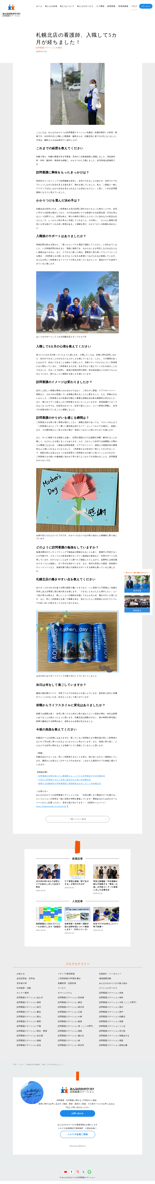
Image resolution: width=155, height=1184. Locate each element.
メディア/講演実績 (66, 974)
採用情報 (111, 6)
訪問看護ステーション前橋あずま (114, 1036)
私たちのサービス (85, 6)
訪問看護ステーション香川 (29, 1007)
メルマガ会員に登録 (77, 1134)
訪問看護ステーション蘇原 (70, 1021)
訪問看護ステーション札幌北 (112, 1016)
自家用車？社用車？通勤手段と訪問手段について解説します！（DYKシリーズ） (77, 926)
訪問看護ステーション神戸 (111, 1012)
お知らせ (21, 974)
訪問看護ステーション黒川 (111, 1007)
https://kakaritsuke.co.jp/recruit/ (51, 806)
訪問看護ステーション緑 (69, 1040)
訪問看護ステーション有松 (111, 997)
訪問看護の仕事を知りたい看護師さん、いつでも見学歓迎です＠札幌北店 (71, 776)
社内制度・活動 (24, 988)
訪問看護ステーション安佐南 (71, 997)
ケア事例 (100, 6)
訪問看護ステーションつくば (112, 1026)
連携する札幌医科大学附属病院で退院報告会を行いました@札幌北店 (69, 783)
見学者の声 (22, 983)
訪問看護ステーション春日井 (71, 1007)
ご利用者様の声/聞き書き (69, 978)
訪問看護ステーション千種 (29, 1026)
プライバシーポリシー (77, 1146)
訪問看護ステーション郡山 (29, 1016)
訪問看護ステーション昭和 (29, 1021)
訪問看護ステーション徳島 (70, 1031)
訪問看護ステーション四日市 (71, 1045)
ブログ (134, 6)
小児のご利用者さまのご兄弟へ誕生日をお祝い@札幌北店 (64, 780)
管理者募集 (123, 6)
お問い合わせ (145, 6)
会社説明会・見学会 (26, 978)
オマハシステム (65, 993)
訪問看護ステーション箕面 (111, 1040)
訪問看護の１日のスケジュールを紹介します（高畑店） (49, 925)
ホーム (39, 6)
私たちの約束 (51, 6)
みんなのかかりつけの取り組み (113, 983)
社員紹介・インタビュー (110, 974)
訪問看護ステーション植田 (29, 1002)
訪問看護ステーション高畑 (111, 1021)
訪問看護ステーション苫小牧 (112, 1031)
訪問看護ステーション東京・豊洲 (32, 1031)
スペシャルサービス (108, 988)
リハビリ (62, 988)
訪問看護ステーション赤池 (111, 993)
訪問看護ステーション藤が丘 (71, 1036)
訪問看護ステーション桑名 (29, 1012)
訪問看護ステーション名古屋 (30, 1036)
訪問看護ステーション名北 (29, 1045)
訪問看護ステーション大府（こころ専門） (118, 1002)
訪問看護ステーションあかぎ (30, 997)
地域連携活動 (105, 978)
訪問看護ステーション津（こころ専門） (76, 1026)
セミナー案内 (23, 993)
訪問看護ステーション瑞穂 (29, 1040)
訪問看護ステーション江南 (70, 1012)
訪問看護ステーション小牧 (70, 1016)
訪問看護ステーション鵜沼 (70, 1002)
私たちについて (67, 6)
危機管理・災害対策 (67, 983)
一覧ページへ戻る (77, 819)
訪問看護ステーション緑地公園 (113, 1045)
